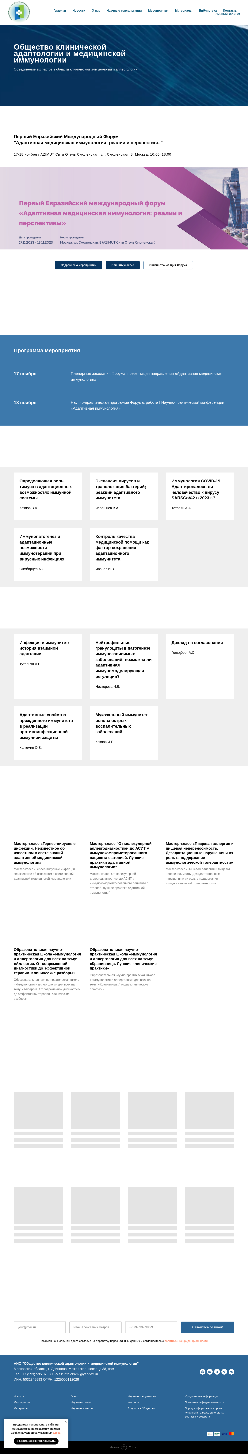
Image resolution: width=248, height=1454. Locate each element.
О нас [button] (96, 10)
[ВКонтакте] (231, 1372)
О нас (74, 1396)
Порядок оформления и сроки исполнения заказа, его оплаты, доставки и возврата (204, 1412)
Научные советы (81, 1402)
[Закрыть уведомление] (65, 1422)
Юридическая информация (202, 1396)
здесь (57, 1432)
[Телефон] (217, 1372)
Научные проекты (82, 1408)
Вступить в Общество (141, 1408)
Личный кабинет (228, 14)
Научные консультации (124, 10)
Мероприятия (158, 10)
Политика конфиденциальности (204, 1402)
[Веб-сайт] (202, 1372)
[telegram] (224, 1372)
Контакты (230, 10)
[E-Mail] (210, 1372)
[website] (210, 1434)
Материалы (184, 10)
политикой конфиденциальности (186, 1340)
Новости (78, 10)
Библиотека (208, 10)
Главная (60, 10)
